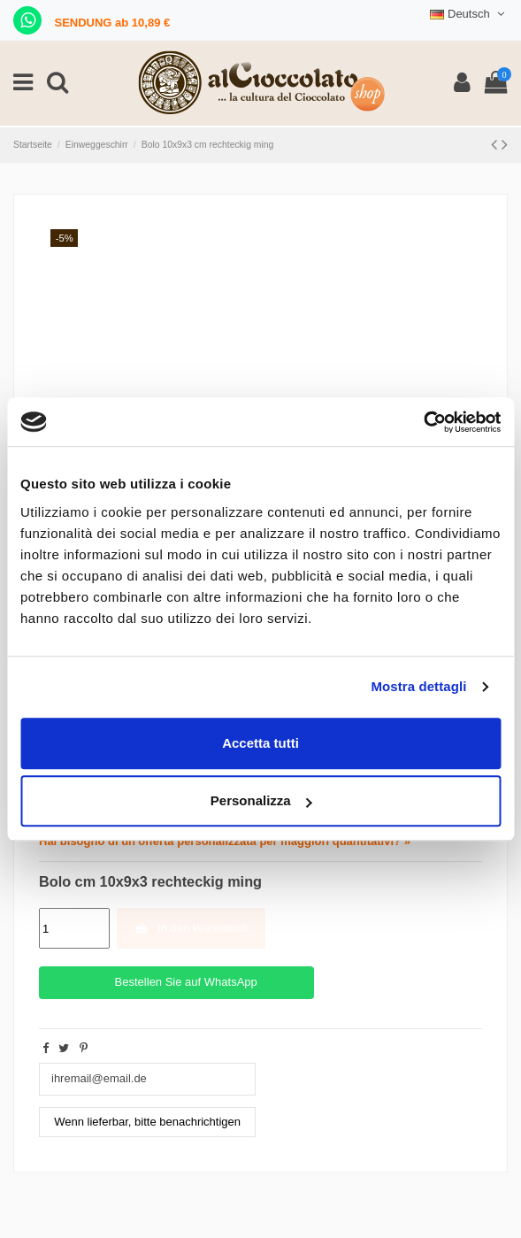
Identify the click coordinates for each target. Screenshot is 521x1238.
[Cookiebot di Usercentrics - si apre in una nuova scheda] (423, 422)
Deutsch (469, 13)
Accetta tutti (260, 742)
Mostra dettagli (418, 686)
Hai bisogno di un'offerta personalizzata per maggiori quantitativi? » (224, 841)
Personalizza (261, 800)
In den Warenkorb (191, 927)
